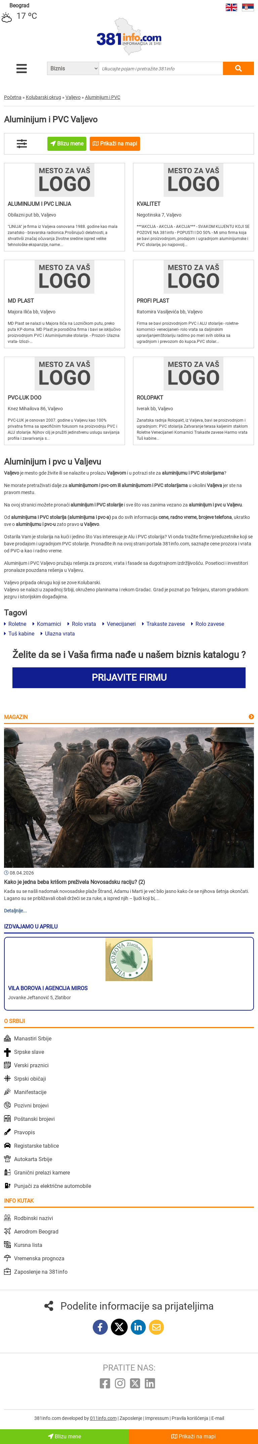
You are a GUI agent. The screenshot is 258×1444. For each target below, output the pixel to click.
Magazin (16, 717)
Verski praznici (31, 1065)
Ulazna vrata (58, 633)
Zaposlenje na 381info (41, 1272)
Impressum (157, 1418)
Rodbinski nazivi (33, 1218)
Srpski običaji (30, 1079)
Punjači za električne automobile (52, 1186)
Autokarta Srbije (33, 1159)
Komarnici (47, 624)
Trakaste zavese (163, 624)
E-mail (217, 1418)
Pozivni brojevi (31, 1105)
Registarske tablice (36, 1146)
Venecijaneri (119, 624)
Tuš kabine (19, 633)
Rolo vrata (82, 624)
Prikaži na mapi (193, 1436)
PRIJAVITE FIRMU (129, 677)
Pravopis (24, 1132)
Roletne (15, 624)
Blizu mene (64, 1436)
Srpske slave (29, 1052)
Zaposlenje (131, 1418)
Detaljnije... (15, 910)
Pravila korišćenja (190, 1418)
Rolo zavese (207, 624)
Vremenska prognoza (39, 1258)
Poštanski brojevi (34, 1119)
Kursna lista (28, 1245)
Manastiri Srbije (32, 1038)
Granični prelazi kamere (42, 1172)
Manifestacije (30, 1092)
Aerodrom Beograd (36, 1231)
